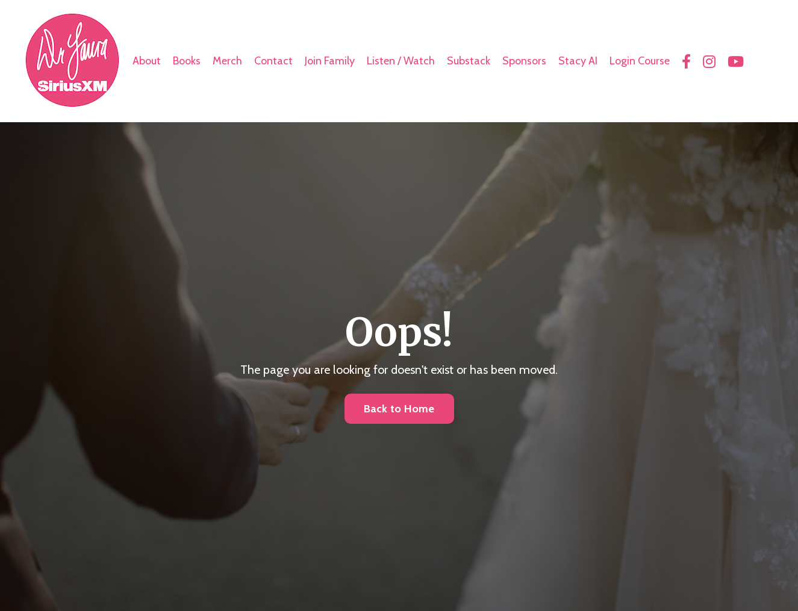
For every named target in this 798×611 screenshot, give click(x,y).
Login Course (639, 60)
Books (187, 60)
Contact (273, 60)
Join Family (330, 60)
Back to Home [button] (399, 408)
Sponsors (524, 60)
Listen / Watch (401, 60)
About (146, 60)
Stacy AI (577, 60)
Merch (227, 60)
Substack (468, 60)
